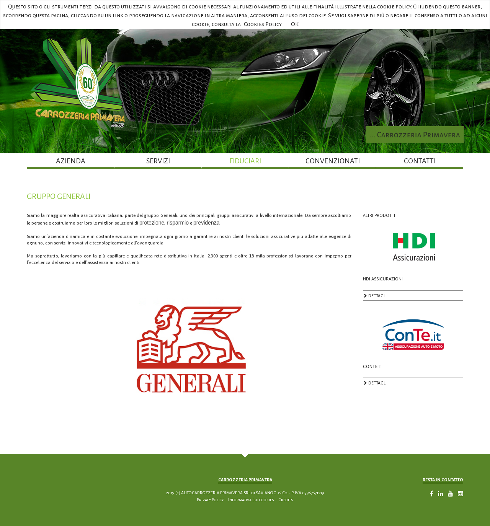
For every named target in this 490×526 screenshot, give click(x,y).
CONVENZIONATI (332, 161)
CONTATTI (420, 161)
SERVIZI (158, 161)
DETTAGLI (375, 297)
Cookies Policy (263, 24)
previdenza (206, 223)
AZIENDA (70, 161)
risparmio (178, 223)
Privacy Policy (210, 499)
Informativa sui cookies (251, 499)
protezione (151, 223)
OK (295, 24)
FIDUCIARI (245, 161)
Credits (286, 499)
